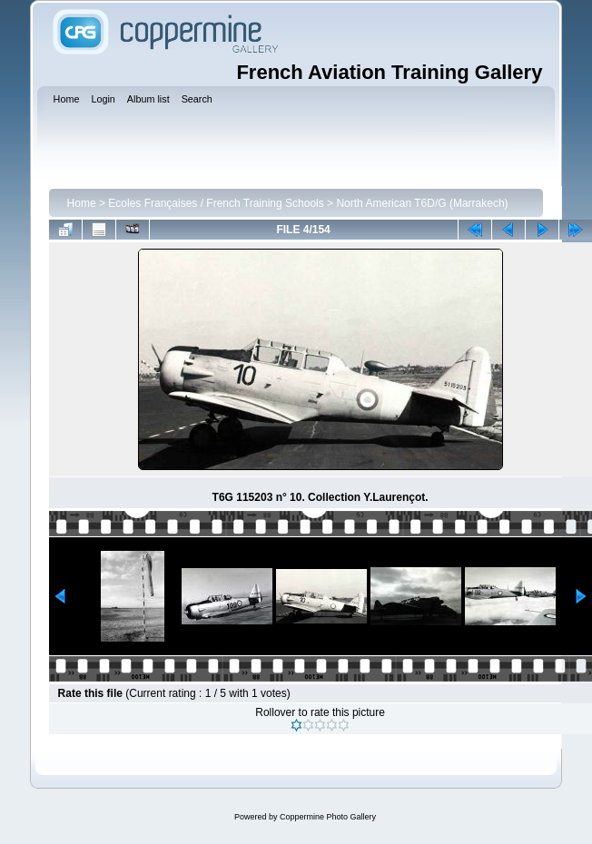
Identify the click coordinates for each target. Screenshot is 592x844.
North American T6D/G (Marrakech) (422, 203)
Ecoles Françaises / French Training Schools (215, 203)
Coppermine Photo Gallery (328, 816)
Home (81, 203)
